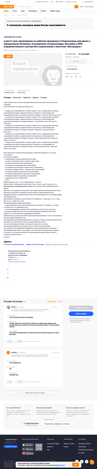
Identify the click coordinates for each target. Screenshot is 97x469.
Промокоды (34, 11)
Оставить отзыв (81, 308)
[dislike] (19, 341)
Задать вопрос (81, 314)
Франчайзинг (59, 1)
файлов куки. (60, 465)
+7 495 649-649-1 (88, 1)
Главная (6, 15)
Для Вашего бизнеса (42, 1)
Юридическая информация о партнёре (56, 244)
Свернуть (7, 237)
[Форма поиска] (46, 6)
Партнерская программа (86, 449)
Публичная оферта (8, 466)
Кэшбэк (45, 11)
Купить (76, 61)
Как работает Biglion (53, 443)
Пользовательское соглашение (12, 464)
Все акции (81, 453)
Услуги (7, 11)
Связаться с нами (11, 446)
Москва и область (21, 15)
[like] (9, 341)
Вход (81, 6)
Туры (24, 11)
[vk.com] (77, 461)
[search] (76, 6)
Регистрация (89, 6)
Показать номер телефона (16, 261)
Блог (52, 1)
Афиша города (56, 11)
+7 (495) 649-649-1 (31, 423)
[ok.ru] (82, 461)
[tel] (86, 461)
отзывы (33, 393)
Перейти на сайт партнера (35, 244)
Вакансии (50, 446)
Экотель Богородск (17, 244)
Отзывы (43, 98)
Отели (16, 11)
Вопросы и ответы (71, 1)
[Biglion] (9, 6)
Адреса (35, 98)
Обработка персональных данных (12, 463)
